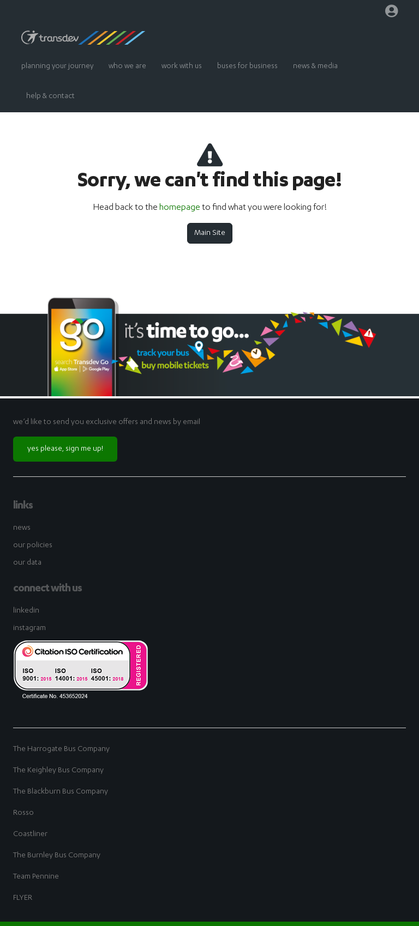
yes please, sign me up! (65, 449)
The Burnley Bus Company (56, 855)
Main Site (209, 233)
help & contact (50, 97)
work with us (181, 67)
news (22, 528)
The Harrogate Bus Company (61, 749)
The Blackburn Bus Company (60, 792)
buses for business (247, 67)
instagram (29, 628)
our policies (32, 545)
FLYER (22, 898)
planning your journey (57, 67)
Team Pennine (36, 877)
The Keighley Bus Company (58, 770)
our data (27, 563)
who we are (127, 67)
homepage (179, 208)
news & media (315, 67)
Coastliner (30, 834)
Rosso (23, 813)
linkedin (26, 611)
